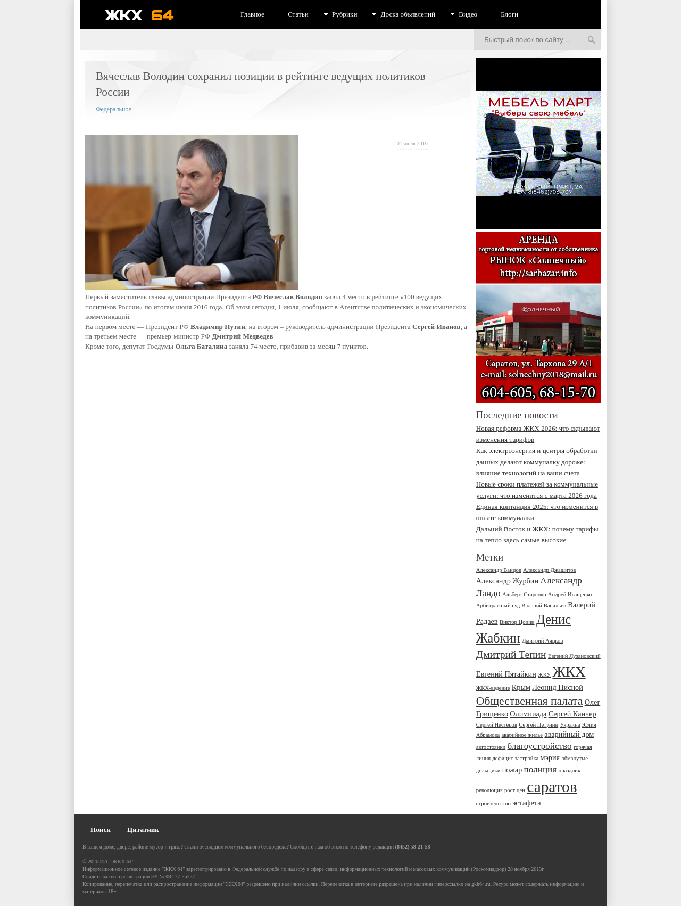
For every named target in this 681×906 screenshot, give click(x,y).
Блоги (509, 14)
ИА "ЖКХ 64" (117, 861)
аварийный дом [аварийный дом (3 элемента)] (569, 734)
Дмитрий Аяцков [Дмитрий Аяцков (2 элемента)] (542, 641)
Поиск (100, 830)
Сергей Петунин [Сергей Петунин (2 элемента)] (538, 725)
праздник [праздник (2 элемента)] (569, 770)
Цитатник (143, 830)
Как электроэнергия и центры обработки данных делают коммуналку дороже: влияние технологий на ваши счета (536, 462)
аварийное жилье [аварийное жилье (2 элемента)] (522, 735)
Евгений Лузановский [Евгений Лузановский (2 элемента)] (574, 656)
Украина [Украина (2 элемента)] (570, 725)
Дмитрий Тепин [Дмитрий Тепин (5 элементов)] (511, 654)
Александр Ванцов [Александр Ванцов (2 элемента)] (498, 570)
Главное (252, 14)
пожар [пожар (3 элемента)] (512, 769)
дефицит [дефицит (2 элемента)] (502, 758)
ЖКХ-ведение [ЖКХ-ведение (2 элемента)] (493, 688)
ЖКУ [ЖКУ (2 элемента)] (544, 675)
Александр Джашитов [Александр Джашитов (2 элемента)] (549, 570)
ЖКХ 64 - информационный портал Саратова (146, 15)
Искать (591, 40)
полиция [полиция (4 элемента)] (540, 769)
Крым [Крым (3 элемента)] (521, 687)
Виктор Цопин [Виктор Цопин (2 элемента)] (517, 622)
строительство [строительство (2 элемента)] (493, 803)
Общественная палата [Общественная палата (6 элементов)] (529, 701)
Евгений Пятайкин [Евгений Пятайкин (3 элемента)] (506, 674)
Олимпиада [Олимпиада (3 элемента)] (528, 714)
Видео (468, 14)
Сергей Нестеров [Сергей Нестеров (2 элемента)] (496, 725)
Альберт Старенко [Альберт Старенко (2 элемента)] (524, 594)
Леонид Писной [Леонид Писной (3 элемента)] (557, 687)
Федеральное (113, 109)
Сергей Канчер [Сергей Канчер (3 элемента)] (572, 714)
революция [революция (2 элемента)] (489, 790)
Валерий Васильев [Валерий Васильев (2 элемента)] (543, 605)
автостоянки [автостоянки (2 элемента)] (490, 747)
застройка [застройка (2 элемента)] (527, 758)
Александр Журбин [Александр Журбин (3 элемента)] (507, 580)
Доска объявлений (407, 14)
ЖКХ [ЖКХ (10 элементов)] (568, 672)
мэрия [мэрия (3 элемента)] (550, 757)
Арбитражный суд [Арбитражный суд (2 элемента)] (498, 605)
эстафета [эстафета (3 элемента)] (526, 802)
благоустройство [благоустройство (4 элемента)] (540, 746)
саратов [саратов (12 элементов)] (552, 786)
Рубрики (345, 14)
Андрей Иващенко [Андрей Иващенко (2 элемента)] (570, 594)
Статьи (298, 14)
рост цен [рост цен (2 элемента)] (514, 790)
